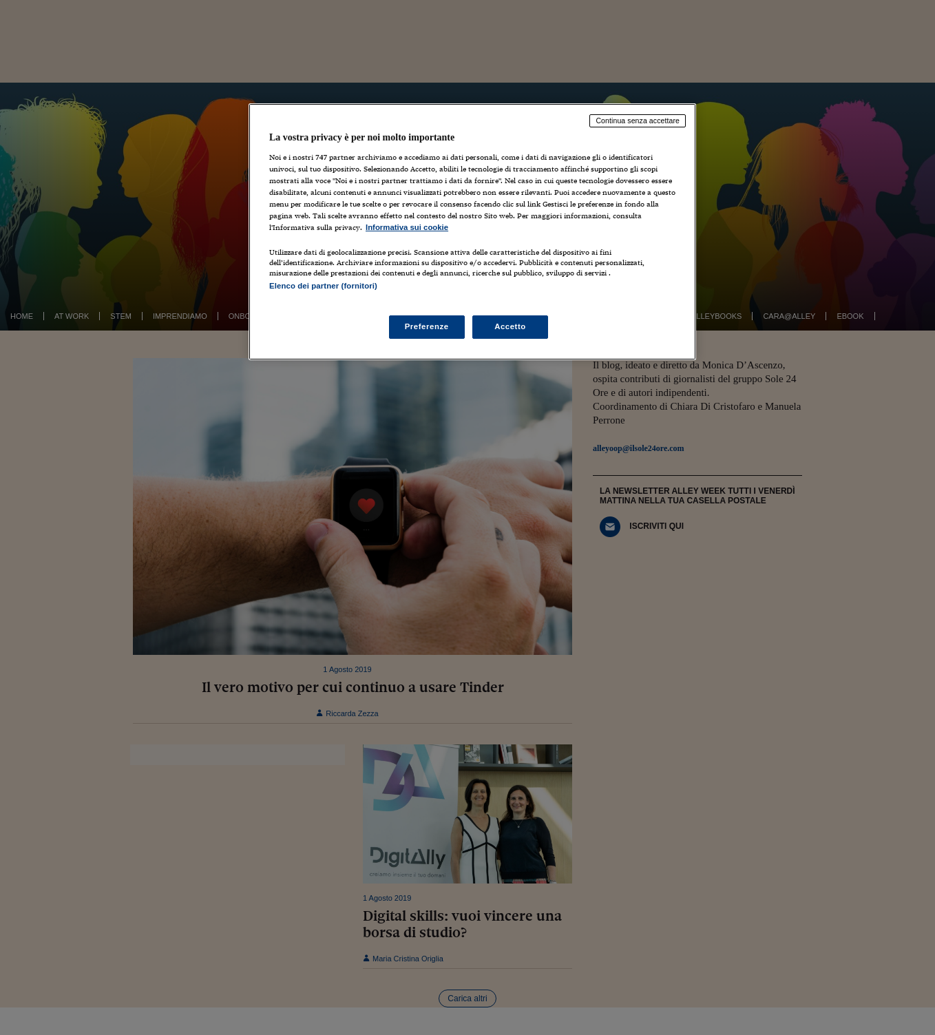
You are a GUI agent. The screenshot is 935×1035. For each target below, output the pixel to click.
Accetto (510, 326)
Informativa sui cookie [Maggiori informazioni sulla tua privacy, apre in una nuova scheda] (407, 227)
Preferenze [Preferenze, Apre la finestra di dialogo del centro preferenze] (427, 326)
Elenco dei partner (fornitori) (323, 286)
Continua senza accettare (638, 120)
